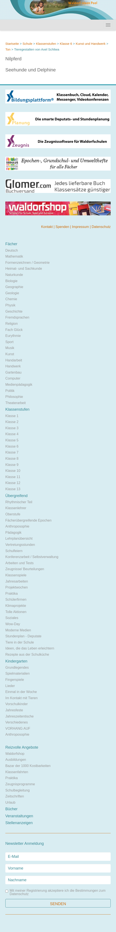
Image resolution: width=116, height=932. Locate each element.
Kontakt (47, 227)
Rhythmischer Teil (18, 502)
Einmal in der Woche (21, 692)
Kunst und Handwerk (90, 43)
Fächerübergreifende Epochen (28, 520)
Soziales (11, 618)
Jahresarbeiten (16, 581)
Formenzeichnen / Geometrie (27, 262)
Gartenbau (13, 372)
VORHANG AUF (17, 728)
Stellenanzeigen (19, 823)
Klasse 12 (12, 483)
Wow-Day (12, 624)
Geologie (12, 293)
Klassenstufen (46, 43)
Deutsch (11, 250)
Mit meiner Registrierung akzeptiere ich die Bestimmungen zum (55, 892)
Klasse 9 (11, 465)
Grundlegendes (17, 667)
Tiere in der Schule (19, 642)
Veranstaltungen (19, 816)
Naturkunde (14, 275)
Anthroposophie (17, 526)
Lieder (10, 686)
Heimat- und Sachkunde (23, 268)
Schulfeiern (13, 551)
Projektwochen (16, 587)
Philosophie (14, 397)
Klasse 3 (11, 428)
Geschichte (13, 311)
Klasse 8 (11, 458)
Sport (9, 342)
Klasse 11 (12, 477)
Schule (27, 43)
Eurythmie (13, 336)
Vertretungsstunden (20, 544)
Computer (12, 378)
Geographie (14, 287)
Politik (10, 391)
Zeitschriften (14, 796)
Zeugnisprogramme (20, 784)
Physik (10, 305)
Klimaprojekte (15, 605)
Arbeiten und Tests (19, 563)
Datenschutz (101, 227)
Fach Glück (14, 330)
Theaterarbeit (15, 403)
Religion (11, 323)
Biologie (11, 281)
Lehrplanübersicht (18, 538)
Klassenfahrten (16, 772)
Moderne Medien (18, 630)
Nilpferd (13, 58)
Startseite (12, 43)
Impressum (81, 227)
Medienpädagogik (18, 384)
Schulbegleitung (17, 790)
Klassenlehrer (15, 508)
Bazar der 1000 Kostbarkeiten (28, 766)
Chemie (11, 299)
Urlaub (10, 802)
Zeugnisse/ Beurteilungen (24, 569)
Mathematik (14, 256)
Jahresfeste (14, 710)
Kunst (9, 354)
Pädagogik (13, 532)
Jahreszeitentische (19, 716)
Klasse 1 (11, 416)
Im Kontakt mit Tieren (21, 698)
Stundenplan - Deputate (23, 636)
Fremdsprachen (17, 317)
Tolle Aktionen (15, 612)
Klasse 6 (66, 43)
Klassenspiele (15, 575)
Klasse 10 (12, 471)
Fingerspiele (14, 679)
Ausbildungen (15, 759)
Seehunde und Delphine (30, 69)
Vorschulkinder (16, 704)
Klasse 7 (11, 452)
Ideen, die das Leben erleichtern (29, 648)
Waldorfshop (14, 753)
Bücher (11, 809)
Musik (9, 348)
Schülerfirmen (15, 599)
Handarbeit (13, 360)
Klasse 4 (11, 434)
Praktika (11, 593)
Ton (7, 49)
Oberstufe (12, 514)
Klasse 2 (11, 422)
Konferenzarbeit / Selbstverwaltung (31, 557)
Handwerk (13, 366)
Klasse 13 (12, 489)
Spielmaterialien (17, 673)
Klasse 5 (11, 440)
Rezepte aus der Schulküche (27, 654)
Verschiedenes (16, 722)
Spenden (63, 227)
